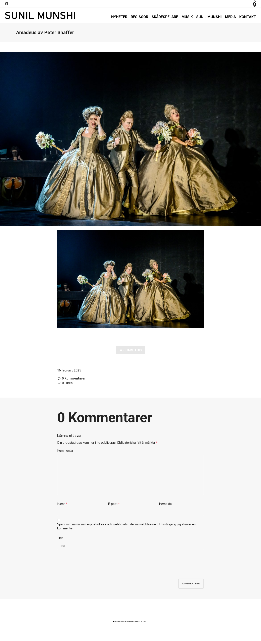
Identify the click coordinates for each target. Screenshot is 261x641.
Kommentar (65, 451)
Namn (61, 504)
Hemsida (165, 504)
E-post (112, 504)
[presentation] (87, 567)
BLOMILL (144, 622)
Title (60, 538)
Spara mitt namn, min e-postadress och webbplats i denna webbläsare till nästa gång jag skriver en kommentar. (126, 526)
